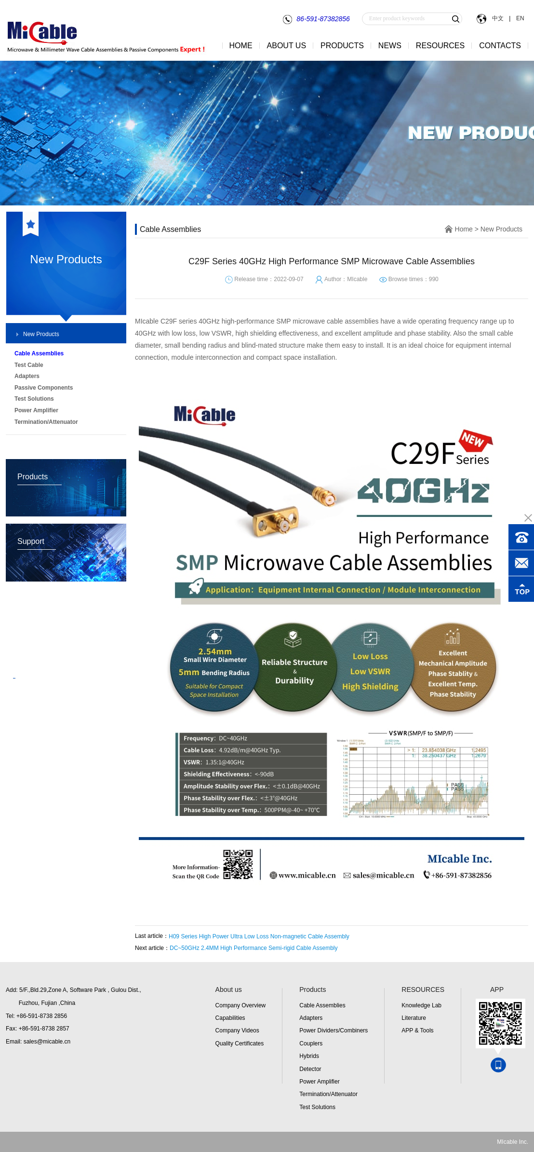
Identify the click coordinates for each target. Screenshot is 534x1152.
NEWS (389, 45)
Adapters (310, 1018)
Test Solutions (317, 1107)
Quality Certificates (239, 1043)
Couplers (310, 1043)
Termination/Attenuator (328, 1094)
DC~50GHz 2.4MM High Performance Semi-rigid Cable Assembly (253, 948)
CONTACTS (500, 45)
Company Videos (237, 1030)
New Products (41, 334)
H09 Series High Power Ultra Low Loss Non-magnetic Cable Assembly (259, 936)
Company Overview (240, 1005)
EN (519, 18)
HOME (241, 45)
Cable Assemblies (322, 1005)
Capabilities (230, 1018)
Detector (310, 1069)
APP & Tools (417, 1030)
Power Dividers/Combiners (333, 1030)
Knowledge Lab (421, 1005)
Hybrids (309, 1056)
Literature (413, 1018)
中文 (498, 18)
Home (464, 229)
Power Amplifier (319, 1081)
